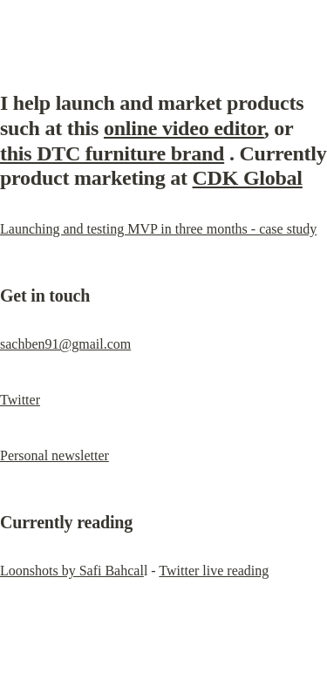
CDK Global (248, 178)
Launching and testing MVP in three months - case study (158, 228)
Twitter (20, 399)
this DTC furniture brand (112, 153)
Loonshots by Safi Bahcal (72, 570)
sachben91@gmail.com (65, 343)
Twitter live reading (214, 570)
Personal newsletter (54, 455)
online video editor (184, 128)
